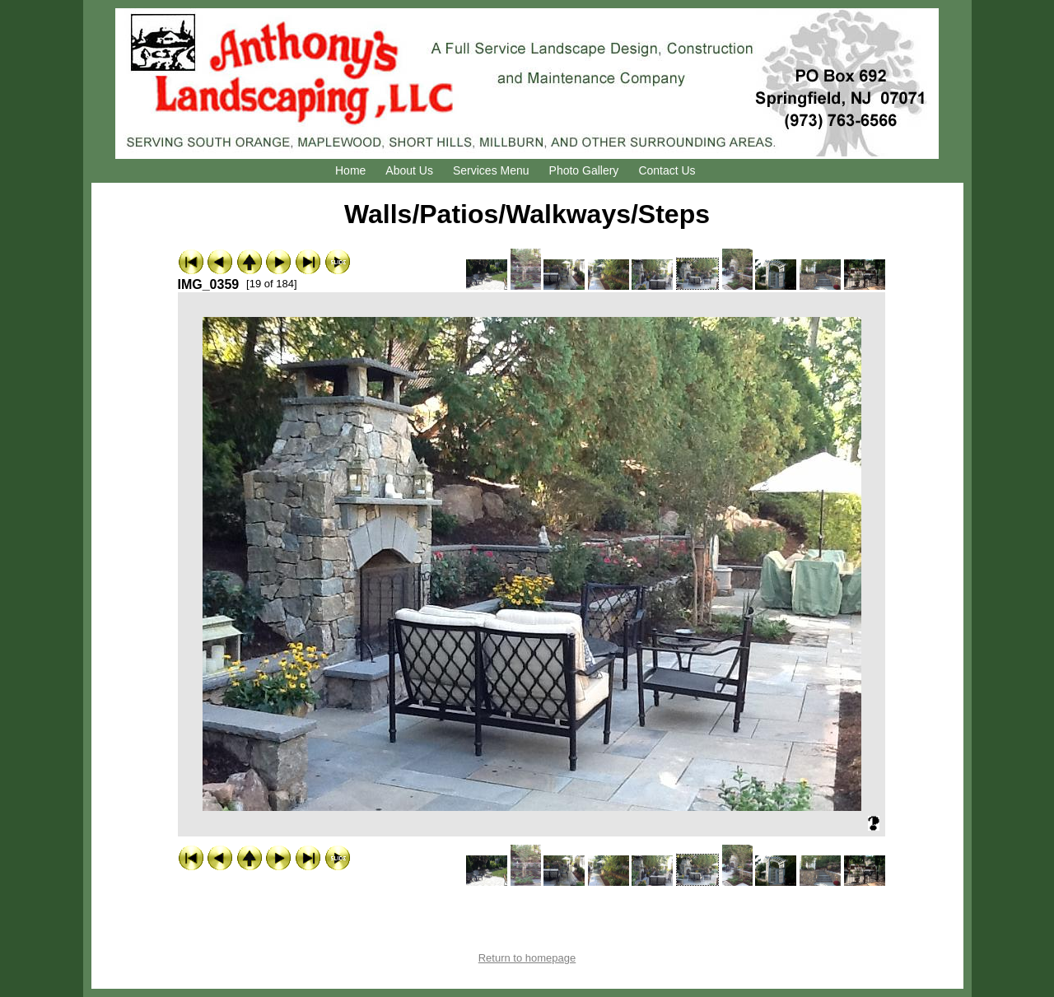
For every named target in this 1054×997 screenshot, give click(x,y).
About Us (409, 170)
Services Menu (491, 170)
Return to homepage (527, 958)
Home (350, 170)
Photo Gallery (584, 170)
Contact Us (666, 170)
